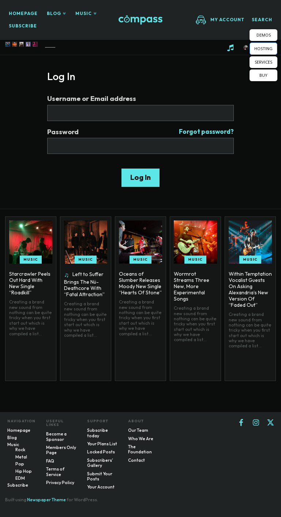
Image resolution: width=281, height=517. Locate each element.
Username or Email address (91, 98)
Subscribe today (97, 432)
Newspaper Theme (46, 499)
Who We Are (140, 438)
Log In (140, 177)
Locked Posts (101, 451)
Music (30, 259)
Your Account (101, 487)
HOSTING (263, 48)
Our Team (138, 430)
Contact (136, 460)
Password (140, 131)
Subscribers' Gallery (100, 462)
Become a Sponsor (56, 436)
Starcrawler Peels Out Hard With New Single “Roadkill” (29, 283)
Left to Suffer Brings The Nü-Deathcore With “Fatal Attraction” (84, 284)
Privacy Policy (60, 482)
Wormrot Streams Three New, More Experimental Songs (195, 283)
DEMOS (263, 35)
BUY (263, 75)
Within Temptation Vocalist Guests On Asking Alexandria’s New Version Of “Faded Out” (250, 289)
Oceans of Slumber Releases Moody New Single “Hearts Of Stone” (140, 283)
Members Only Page (61, 450)
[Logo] (140, 19)
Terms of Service (55, 471)
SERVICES (263, 62)
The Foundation (140, 449)
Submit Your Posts (99, 476)
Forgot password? (206, 131)
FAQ (50, 461)
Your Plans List (102, 443)
